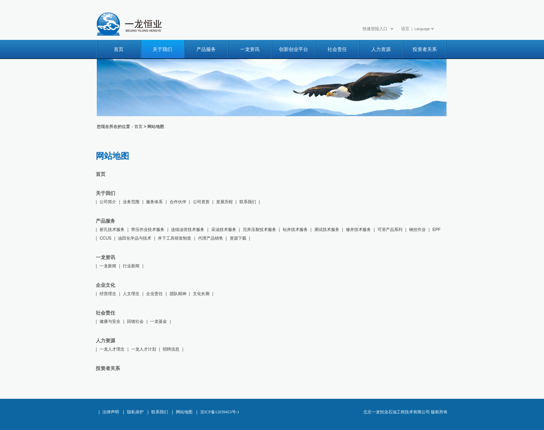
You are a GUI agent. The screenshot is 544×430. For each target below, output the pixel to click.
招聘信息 (171, 349)
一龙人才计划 (143, 349)
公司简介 (108, 201)
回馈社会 (135, 321)
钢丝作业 (417, 229)
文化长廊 (201, 293)
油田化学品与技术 (134, 238)
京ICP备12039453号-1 (219, 412)
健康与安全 (110, 321)
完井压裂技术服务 (259, 229)
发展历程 (224, 201)
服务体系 (154, 201)
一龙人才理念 (112, 349)
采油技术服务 (223, 229)
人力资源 (381, 49)
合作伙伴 (178, 201)
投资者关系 (425, 49)
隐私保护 (135, 412)
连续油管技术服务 (187, 229)
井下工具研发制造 (174, 238)
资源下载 (238, 238)
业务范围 (131, 201)
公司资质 (201, 201)
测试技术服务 (326, 229)
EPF (436, 229)
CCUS (105, 238)
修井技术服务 (358, 229)
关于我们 (162, 49)
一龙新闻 (108, 266)
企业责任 (154, 293)
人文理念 (131, 293)
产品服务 (206, 49)
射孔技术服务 (112, 229)
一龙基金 (158, 321)
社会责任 (337, 49)
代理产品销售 (210, 238)
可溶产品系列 (389, 229)
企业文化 (105, 285)
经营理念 (108, 293)
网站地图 (184, 412)
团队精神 (178, 293)
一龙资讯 (250, 49)
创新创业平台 (293, 49)
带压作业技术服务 (147, 229)
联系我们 (247, 201)
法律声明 (110, 412)
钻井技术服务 (295, 229)
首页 (119, 49)
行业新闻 (131, 266)
